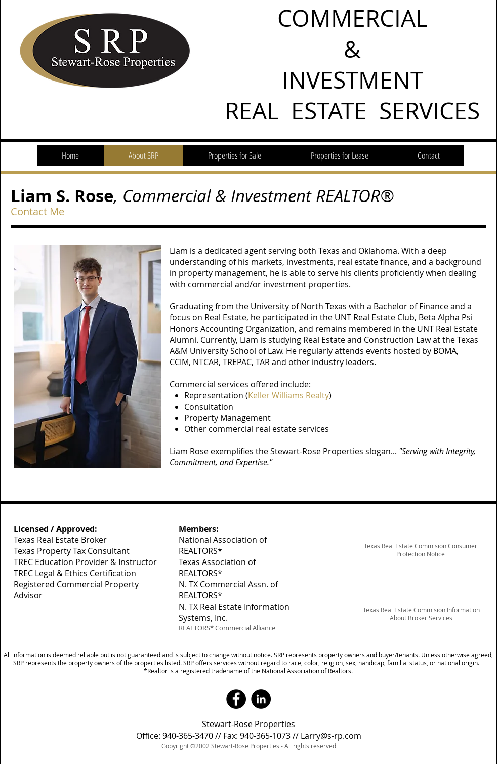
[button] (234, 155)
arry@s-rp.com (333, 735)
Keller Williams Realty (288, 395)
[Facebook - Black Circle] (236, 699)
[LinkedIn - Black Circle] (261, 699)
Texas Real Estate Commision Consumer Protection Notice (420, 550)
